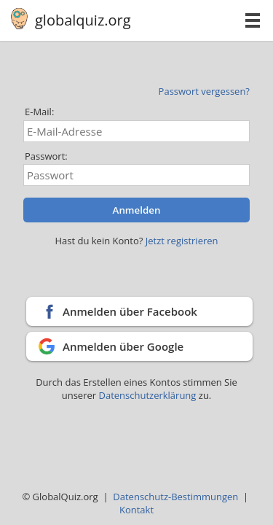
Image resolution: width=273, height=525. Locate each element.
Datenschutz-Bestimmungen (175, 496)
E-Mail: (39, 111)
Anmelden (137, 210)
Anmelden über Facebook (130, 311)
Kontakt (136, 509)
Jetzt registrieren (182, 240)
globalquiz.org (83, 20)
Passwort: (46, 156)
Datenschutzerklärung (148, 395)
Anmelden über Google (123, 346)
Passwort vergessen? (204, 91)
